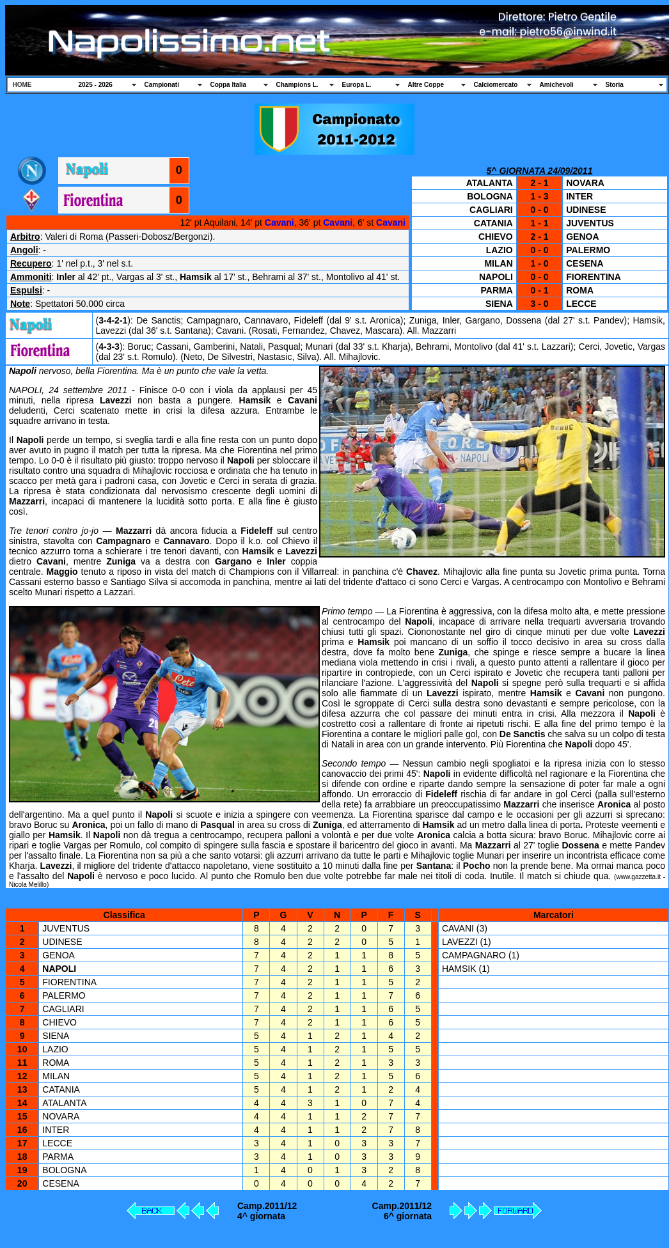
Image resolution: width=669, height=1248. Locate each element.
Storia (615, 84)
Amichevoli (557, 84)
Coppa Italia (228, 84)
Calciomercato (496, 84)
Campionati (162, 84)
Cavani (279, 222)
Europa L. (357, 84)
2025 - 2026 (96, 84)
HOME (22, 84)
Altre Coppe (426, 84)
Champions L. (297, 84)
